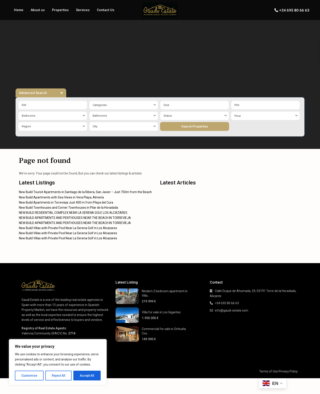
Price (237, 116)
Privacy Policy (288, 371)
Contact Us (105, 10)
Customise (29, 375)
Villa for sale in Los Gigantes (161, 312)
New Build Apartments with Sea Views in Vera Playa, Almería (61, 197)
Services (83, 10)
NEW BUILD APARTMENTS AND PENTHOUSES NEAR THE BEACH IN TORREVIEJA (75, 218)
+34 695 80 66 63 (294, 10)
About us (38, 10)
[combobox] (123, 105)
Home (18, 10)
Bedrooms (28, 115)
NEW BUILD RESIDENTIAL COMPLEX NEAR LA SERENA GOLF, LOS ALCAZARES (73, 212)
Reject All (58, 375)
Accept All (87, 375)
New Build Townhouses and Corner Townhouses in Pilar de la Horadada (68, 207)
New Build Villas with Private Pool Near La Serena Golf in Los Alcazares (68, 228)
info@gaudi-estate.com (231, 310)
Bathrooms (100, 115)
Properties (60, 10)
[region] (58, 362)
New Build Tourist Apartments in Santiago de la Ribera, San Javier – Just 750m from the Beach (85, 192)
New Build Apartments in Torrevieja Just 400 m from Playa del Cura (66, 202)
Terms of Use (268, 371)
